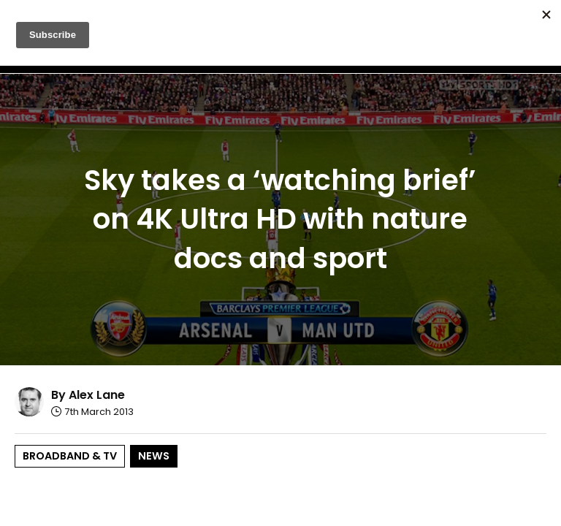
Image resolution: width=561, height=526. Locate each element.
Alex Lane (97, 394)
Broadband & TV (70, 456)
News (153, 456)
